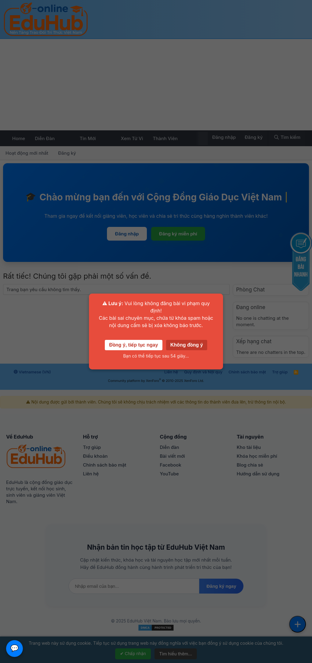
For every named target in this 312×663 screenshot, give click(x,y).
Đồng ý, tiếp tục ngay (133, 344)
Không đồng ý (186, 344)
